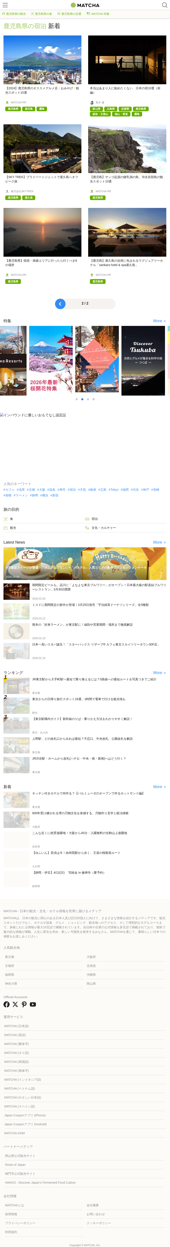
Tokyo (115, 489)
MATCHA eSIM (14, 1133)
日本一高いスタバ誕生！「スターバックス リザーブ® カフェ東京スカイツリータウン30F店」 (96, 644)
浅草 (22, 489)
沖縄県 (91, 974)
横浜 (45, 495)
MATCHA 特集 (97, 13)
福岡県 (9, 974)
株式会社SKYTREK (22, 191)
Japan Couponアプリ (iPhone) (25, 1115)
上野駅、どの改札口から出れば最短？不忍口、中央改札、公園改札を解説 (82, 738)
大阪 (42, 489)
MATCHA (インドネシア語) (22, 1079)
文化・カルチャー (100, 528)
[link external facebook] (7, 1006)
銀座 (93, 489)
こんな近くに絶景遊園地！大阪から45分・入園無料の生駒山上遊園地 (79, 833)
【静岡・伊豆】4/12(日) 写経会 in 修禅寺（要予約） (69, 872)
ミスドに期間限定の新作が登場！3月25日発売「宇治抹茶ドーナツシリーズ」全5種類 (90, 605)
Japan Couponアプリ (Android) (25, 1124)
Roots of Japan (15, 1164)
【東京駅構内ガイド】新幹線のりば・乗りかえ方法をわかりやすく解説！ (82, 719)
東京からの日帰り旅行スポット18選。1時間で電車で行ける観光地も (79, 699)
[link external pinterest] (25, 1006)
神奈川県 (11, 983)
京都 (32, 489)
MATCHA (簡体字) (16, 1070)
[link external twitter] (16, 1006)
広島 (103, 489)
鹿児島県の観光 (14, 13)
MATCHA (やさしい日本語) (22, 1097)
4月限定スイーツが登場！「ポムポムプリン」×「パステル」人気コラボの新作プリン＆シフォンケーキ (76, 567)
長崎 (156, 489)
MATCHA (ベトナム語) (19, 1088)
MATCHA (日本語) (16, 1026)
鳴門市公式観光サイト (20, 1173)
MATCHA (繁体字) (16, 1044)
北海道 (91, 965)
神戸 (146, 489)
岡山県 (91, 983)
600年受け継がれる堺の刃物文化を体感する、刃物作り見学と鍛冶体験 (80, 813)
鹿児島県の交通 (69, 13)
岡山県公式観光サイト (20, 1156)
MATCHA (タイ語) (16, 1053)
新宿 (55, 495)
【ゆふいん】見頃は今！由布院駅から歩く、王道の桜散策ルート (76, 852)
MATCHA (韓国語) (16, 1061)
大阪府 (91, 957)
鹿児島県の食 (41, 13)
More (158, 321)
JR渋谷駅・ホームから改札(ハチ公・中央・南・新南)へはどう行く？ (79, 758)
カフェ (10, 489)
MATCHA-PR (18, 102)
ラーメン (22, 495)
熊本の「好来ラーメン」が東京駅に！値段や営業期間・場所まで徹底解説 (82, 624)
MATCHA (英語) (15, 1035)
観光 (9, 528)
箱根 (8, 495)
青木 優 (100, 102)
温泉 (52, 489)
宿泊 (73, 489)
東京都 (9, 957)
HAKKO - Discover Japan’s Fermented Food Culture (40, 1182)
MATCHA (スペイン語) (19, 1106)
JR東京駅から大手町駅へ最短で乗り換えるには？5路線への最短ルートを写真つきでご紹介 (94, 679)
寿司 (62, 489)
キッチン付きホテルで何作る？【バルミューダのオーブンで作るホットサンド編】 (88, 793)
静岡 (35, 495)
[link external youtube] (34, 1006)
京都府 (9, 965)
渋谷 (136, 489)
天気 (83, 489)
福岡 (126, 489)
